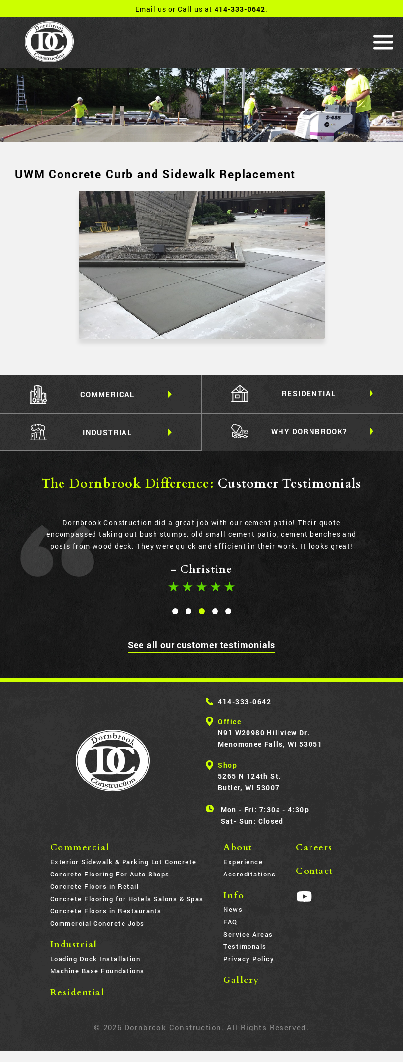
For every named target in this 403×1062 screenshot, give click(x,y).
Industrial (73, 945)
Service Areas (248, 935)
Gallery (241, 981)
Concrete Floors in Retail (94, 887)
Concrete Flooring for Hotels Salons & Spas (127, 899)
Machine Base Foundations (97, 972)
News (233, 910)
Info (233, 896)
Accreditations (249, 875)
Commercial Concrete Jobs (97, 924)
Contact (314, 872)
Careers (314, 849)
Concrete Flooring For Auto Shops (110, 875)
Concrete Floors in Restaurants (106, 911)
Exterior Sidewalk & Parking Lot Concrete (123, 862)
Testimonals (245, 947)
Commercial (80, 849)
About (237, 849)
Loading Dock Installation (95, 959)
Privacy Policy (248, 959)
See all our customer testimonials (202, 645)
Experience (243, 862)
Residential (77, 993)
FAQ (230, 922)
